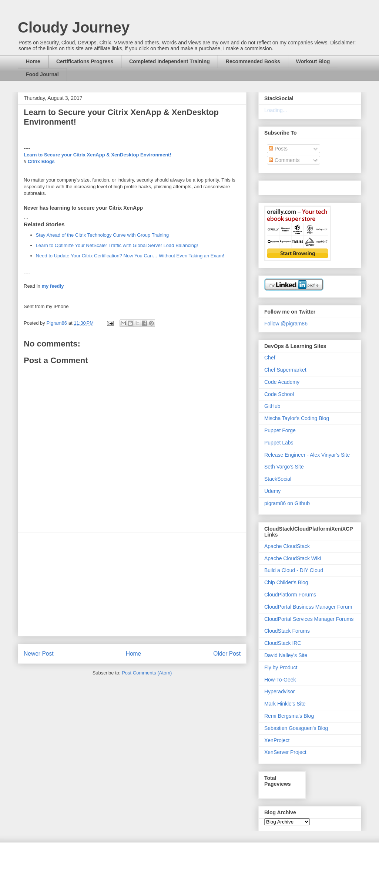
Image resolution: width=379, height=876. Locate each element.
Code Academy (281, 382)
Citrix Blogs (41, 161)
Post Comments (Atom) (147, 673)
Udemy (272, 491)
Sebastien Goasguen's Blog (296, 728)
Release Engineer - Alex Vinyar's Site (307, 455)
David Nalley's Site (285, 655)
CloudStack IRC (282, 643)
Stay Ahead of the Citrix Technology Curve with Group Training (102, 235)
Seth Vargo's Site (284, 467)
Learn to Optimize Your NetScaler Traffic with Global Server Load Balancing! (117, 245)
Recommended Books (253, 61)
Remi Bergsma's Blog (289, 716)
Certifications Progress (84, 61)
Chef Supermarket (285, 370)
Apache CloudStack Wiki (292, 558)
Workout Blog (313, 61)
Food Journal (42, 74)
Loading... (275, 110)
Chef (269, 358)
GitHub (272, 406)
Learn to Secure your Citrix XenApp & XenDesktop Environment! (97, 155)
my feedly (52, 286)
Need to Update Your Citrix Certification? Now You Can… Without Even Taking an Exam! (130, 255)
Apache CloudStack (287, 546)
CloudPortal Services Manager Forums (308, 619)
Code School (279, 394)
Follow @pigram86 (286, 324)
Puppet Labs (279, 443)
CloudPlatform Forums (290, 595)
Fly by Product (280, 667)
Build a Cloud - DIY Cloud (293, 570)
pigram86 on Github (287, 503)
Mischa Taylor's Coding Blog (296, 418)
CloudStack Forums (287, 631)
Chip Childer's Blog (286, 582)
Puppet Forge (280, 430)
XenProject (276, 740)
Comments (284, 160)
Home (33, 61)
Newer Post (39, 653)
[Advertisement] (132, 584)
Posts (278, 149)
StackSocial (277, 479)
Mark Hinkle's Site (285, 704)
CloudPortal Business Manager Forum (308, 607)
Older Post (227, 653)
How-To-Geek (280, 680)
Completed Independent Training (169, 61)
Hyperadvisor (279, 691)
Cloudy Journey (74, 27)
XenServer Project (285, 752)
